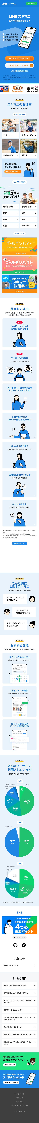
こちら (4, 79)
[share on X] (24, 947)
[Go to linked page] (19, 925)
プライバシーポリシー (19, 1105)
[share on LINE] (15, 947)
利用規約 (19, 1102)
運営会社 (19, 1098)
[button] (15, 937)
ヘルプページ (20, 1094)
